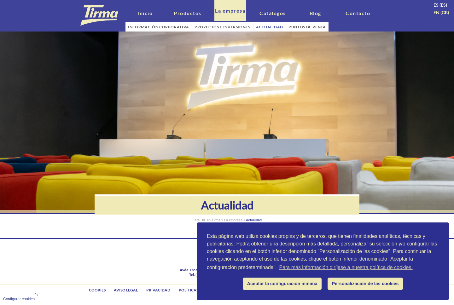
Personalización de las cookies (365, 283)
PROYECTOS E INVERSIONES (222, 27)
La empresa (233, 220)
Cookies (97, 290)
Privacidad (158, 290)
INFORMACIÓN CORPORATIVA (158, 27)
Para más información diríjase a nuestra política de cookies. (345, 267)
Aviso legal (126, 290)
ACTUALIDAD (269, 27)
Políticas (188, 290)
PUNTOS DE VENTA (307, 27)
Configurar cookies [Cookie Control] (19, 299)
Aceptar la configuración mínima (282, 283)
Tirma (216, 220)
